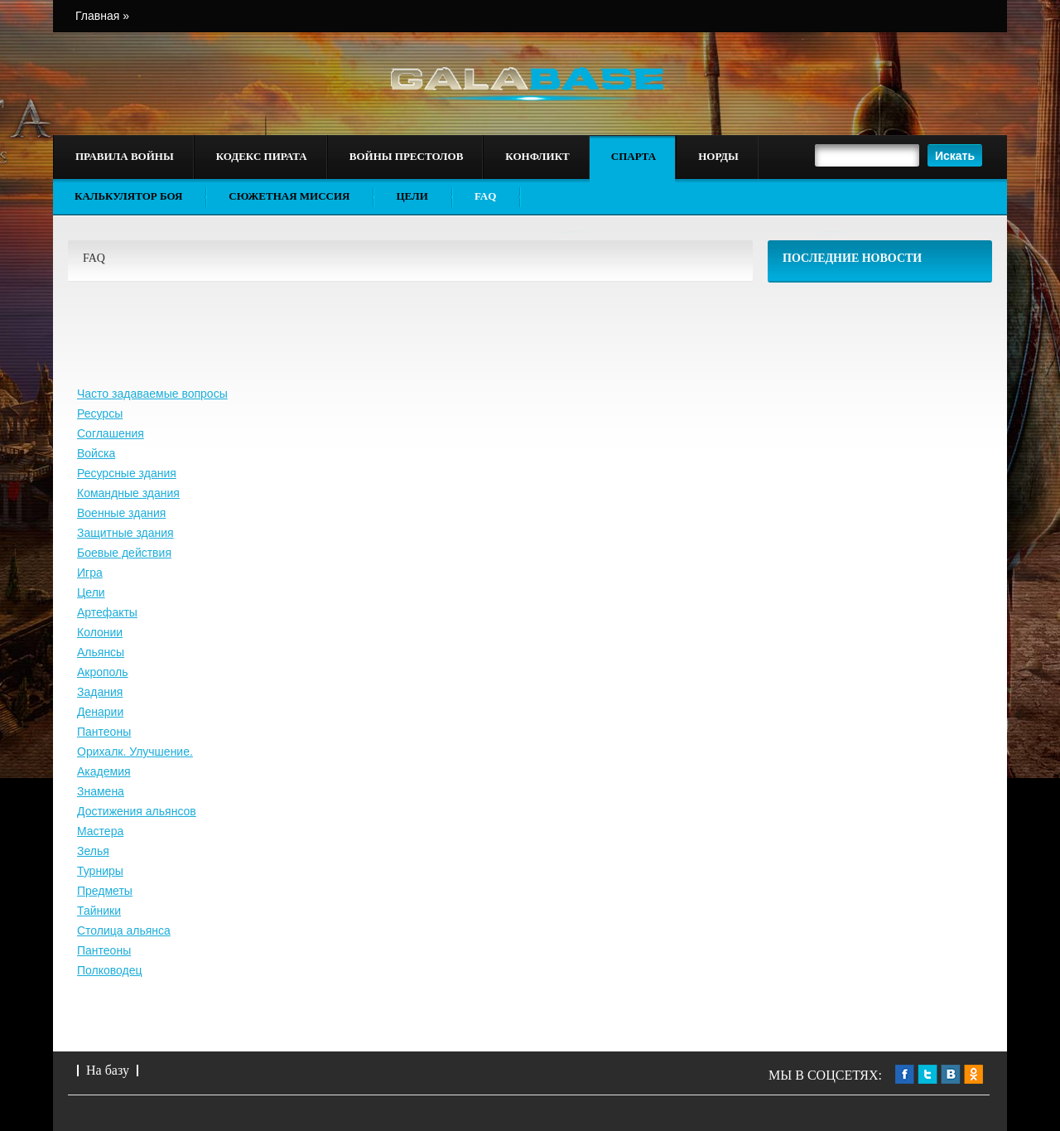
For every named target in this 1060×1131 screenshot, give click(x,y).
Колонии (100, 632)
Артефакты (107, 612)
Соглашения (110, 433)
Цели (411, 196)
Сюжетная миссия (289, 196)
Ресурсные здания (126, 473)
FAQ (485, 196)
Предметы (104, 890)
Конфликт (537, 156)
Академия (104, 771)
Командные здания (128, 493)
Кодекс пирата (261, 156)
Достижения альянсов (136, 811)
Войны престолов (406, 156)
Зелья (93, 851)
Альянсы (100, 652)
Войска (96, 453)
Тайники (99, 910)
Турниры (100, 870)
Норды (718, 156)
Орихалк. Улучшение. (135, 751)
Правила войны (124, 156)
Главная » (102, 15)
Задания (100, 691)
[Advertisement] (880, 543)
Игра (90, 572)
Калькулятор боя (128, 196)
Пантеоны (104, 731)
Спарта (633, 156)
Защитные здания (125, 532)
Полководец (109, 970)
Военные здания (121, 513)
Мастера (100, 831)
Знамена (100, 791)
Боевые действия (124, 552)
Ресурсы (100, 413)
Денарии (100, 711)
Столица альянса (124, 930)
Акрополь (102, 672)
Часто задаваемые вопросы (152, 393)
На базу (107, 1070)
